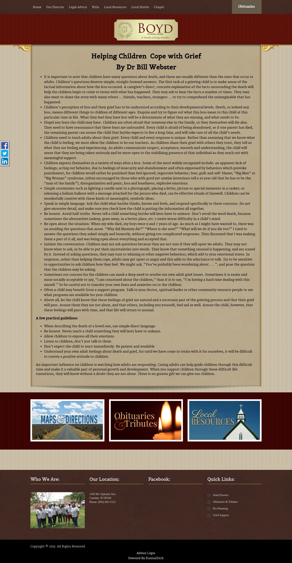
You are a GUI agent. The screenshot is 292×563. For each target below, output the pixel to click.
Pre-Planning (220, 508)
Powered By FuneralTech (146, 558)
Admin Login (146, 553)
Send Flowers (221, 495)
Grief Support (221, 515)
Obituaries (246, 7)
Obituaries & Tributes (225, 501)
